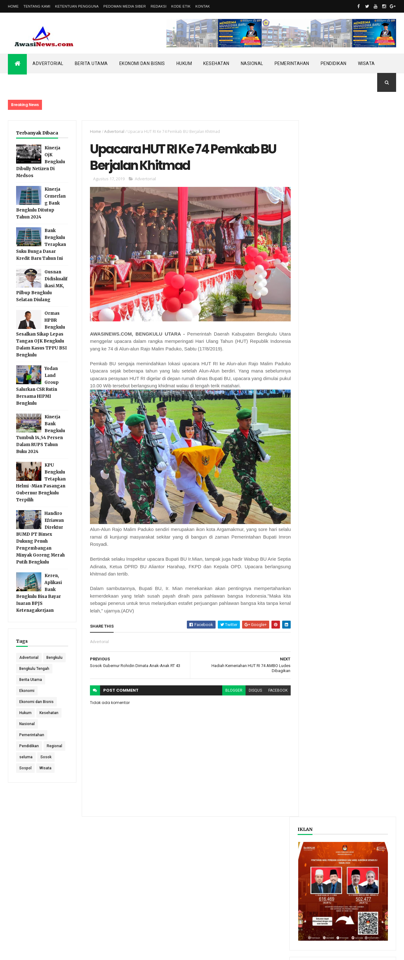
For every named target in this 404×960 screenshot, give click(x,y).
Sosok (45, 768)
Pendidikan (334, 63)
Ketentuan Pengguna (77, 6)
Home (13, 6)
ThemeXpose (40, 951)
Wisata (366, 63)
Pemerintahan (292, 63)
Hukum (184, 63)
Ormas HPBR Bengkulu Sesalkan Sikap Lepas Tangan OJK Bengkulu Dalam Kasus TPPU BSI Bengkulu (41, 334)
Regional (54, 757)
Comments (372, 330)
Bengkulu (27, 668)
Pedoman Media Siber (125, 6)
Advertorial (48, 63)
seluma (26, 768)
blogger (230, 691)
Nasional (252, 63)
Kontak (202, 6)
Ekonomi (26, 702)
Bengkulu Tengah (34, 679)
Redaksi (158, 6)
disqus (251, 691)
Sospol (25, 779)
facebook (274, 691)
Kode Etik (181, 6)
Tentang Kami (36, 6)
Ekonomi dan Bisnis (142, 63)
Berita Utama (91, 63)
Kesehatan (216, 63)
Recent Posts (324, 330)
